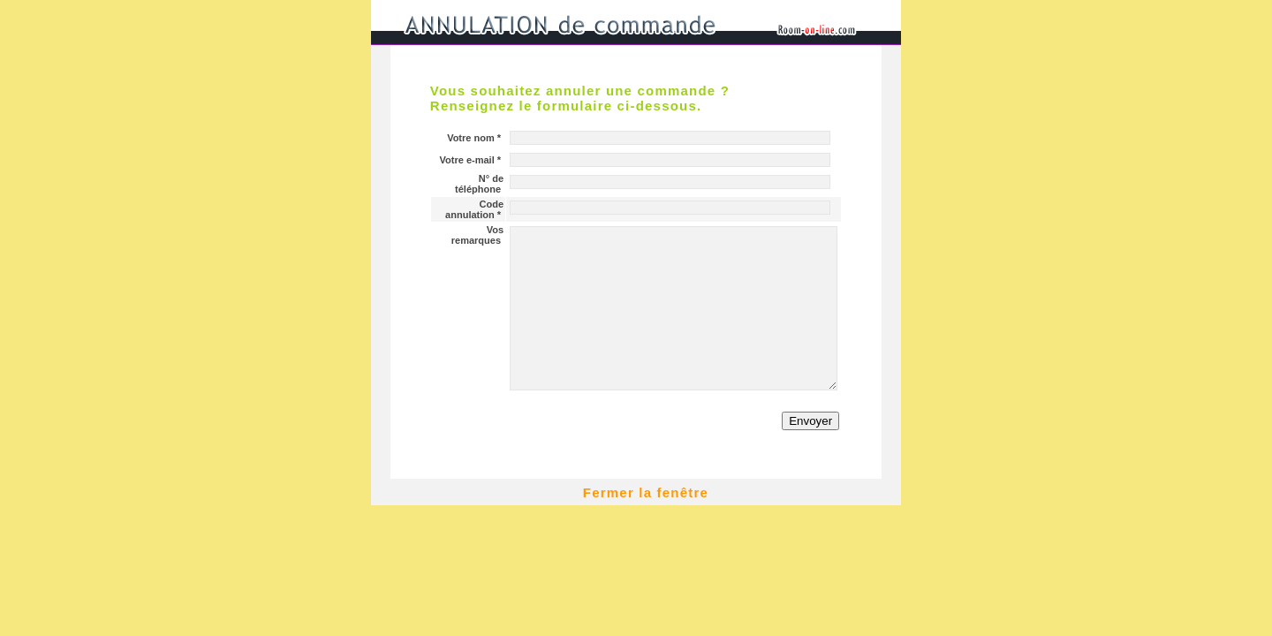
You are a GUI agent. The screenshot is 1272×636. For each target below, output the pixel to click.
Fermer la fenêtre (645, 492)
